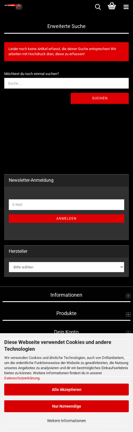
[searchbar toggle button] (98, 7)
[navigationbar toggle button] (126, 7)
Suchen (100, 98)
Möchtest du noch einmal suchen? (31, 74)
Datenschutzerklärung (21, 378)
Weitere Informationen (66, 420)
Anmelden (66, 219)
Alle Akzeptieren (66, 389)
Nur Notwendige (66, 406)
